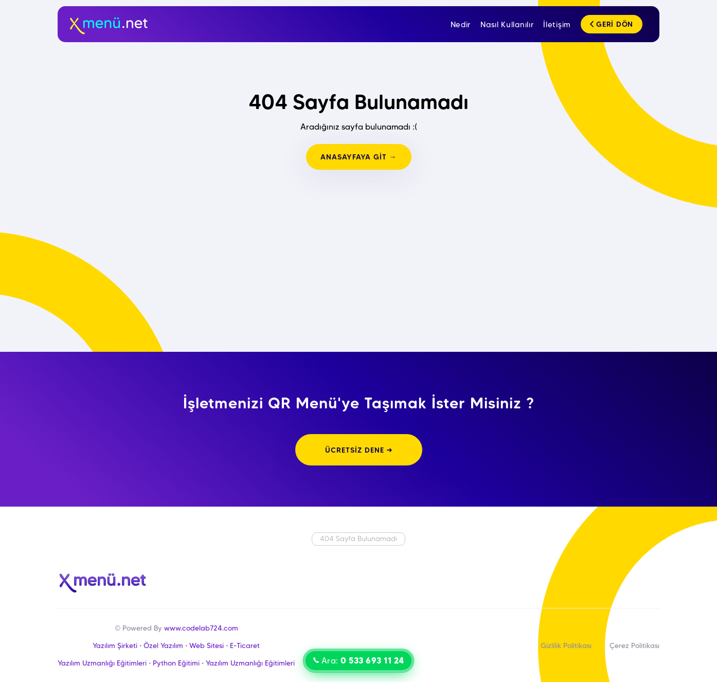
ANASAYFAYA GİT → (358, 156)
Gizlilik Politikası (566, 645)
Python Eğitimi (176, 663)
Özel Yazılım (163, 645)
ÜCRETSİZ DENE (358, 450)
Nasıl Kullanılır (506, 24)
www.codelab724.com (201, 628)
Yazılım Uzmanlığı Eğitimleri (102, 663)
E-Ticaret (245, 645)
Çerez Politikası (634, 645)
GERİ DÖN (611, 24)
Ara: (358, 660)
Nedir (461, 24)
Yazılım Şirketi (115, 645)
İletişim (557, 24)
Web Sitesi (206, 645)
